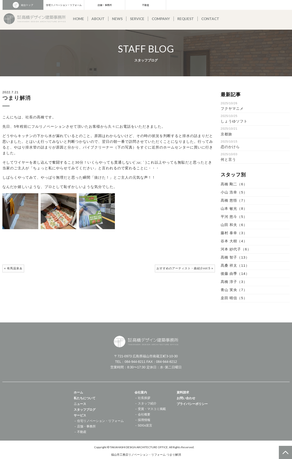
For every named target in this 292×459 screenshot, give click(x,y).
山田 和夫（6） (234, 225)
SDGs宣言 (145, 425)
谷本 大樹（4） (234, 241)
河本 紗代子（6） (236, 249)
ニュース (80, 404)
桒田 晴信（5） (234, 298)
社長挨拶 (144, 398)
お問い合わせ (186, 398)
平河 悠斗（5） (234, 217)
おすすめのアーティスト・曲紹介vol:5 (183, 268)
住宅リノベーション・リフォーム (64, 5)
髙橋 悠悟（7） (234, 200)
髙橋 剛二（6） (234, 184)
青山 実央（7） (234, 290)
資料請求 (183, 392)
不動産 (145, 5)
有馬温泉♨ (14, 268)
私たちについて (84, 398)
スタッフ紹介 (147, 403)
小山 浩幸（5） (234, 192)
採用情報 (144, 420)
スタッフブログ (84, 409)
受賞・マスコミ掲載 (152, 409)
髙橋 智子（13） (235, 257)
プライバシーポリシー (192, 404)
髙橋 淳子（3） (234, 282)
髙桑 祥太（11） (235, 265)
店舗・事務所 (104, 5)
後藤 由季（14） (235, 273)
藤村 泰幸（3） (234, 233)
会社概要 (144, 414)
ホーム (78, 392)
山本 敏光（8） (234, 208)
